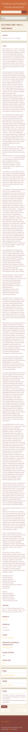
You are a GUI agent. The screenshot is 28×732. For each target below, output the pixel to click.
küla (3, 685)
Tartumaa (4, 619)
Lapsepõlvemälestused (8, 675)
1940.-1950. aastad (7, 647)
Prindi (4, 706)
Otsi (25, 12)
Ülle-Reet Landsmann (8, 637)
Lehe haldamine (5, 721)
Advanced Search (22, 12)
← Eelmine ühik (6, 710)
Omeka (10, 729)
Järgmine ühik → (21, 710)
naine (3, 663)
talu (6, 685)
